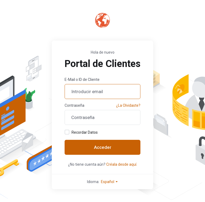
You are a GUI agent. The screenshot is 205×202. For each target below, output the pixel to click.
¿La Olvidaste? (128, 105)
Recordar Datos (81, 132)
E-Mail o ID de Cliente (82, 79)
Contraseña (74, 105)
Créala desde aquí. (121, 164)
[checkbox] (67, 132)
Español (109, 182)
